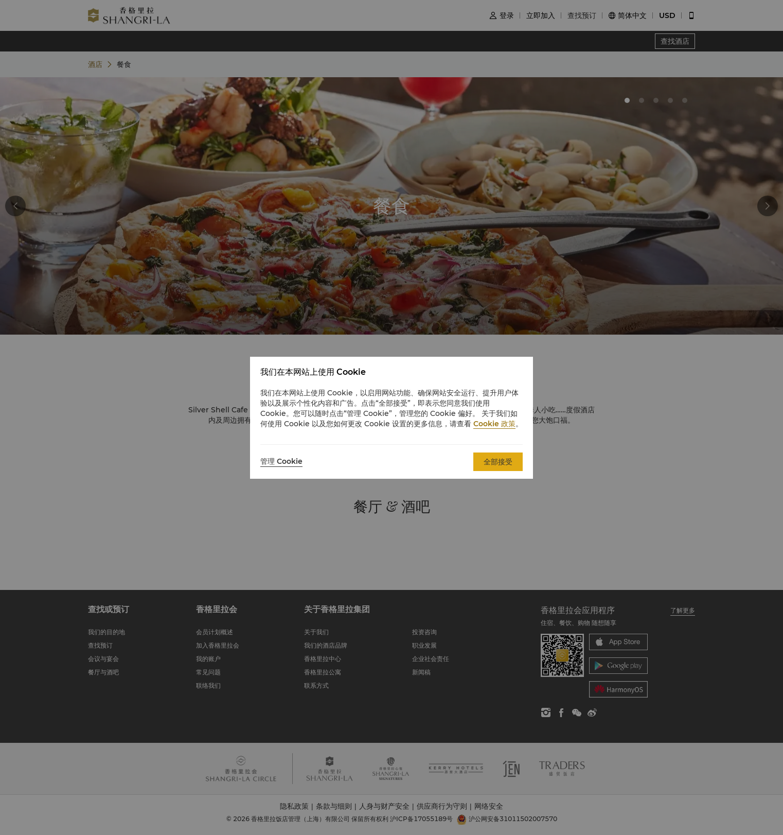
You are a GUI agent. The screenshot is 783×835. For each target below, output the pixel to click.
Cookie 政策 (494, 423)
